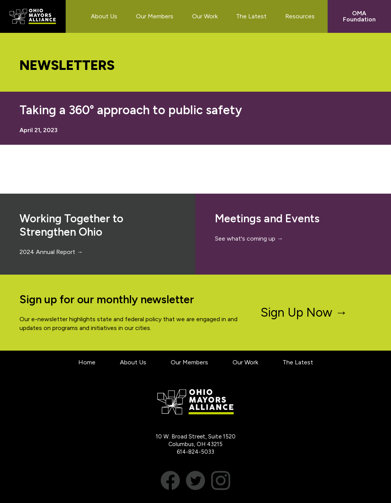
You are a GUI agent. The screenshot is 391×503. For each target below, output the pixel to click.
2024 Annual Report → (51, 252)
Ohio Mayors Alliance (33, 16)
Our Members (189, 362)
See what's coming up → (249, 238)
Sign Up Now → (304, 312)
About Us (133, 362)
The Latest (298, 362)
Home (86, 362)
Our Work (245, 362)
